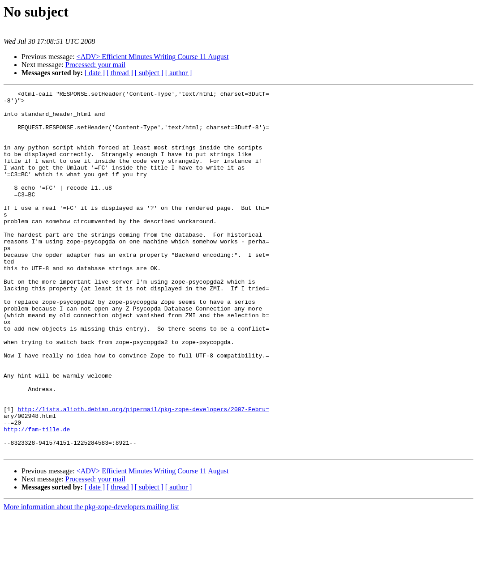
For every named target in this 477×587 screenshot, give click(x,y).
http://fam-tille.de (37, 497)
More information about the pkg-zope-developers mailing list (91, 579)
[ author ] (178, 73)
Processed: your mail (95, 64)
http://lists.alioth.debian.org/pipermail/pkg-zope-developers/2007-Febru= (143, 473)
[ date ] (95, 73)
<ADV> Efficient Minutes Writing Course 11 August (153, 56)
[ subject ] (149, 73)
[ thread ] (120, 73)
